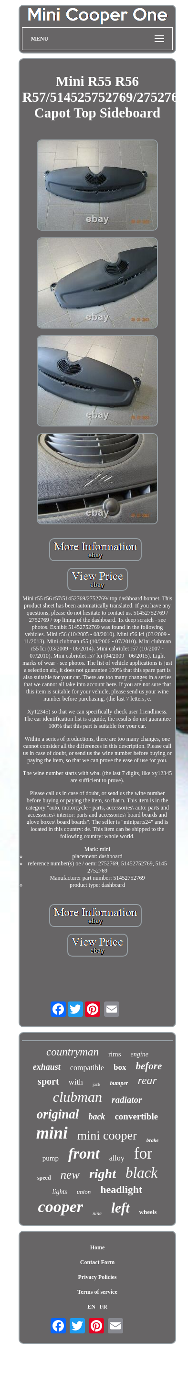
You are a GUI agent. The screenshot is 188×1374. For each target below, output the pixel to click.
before (149, 1066)
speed (44, 1177)
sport (48, 1081)
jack (97, 1084)
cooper (60, 1206)
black (141, 1172)
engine (139, 1054)
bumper (119, 1083)
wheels (148, 1211)
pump (50, 1158)
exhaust (47, 1067)
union (84, 1191)
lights (59, 1191)
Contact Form (97, 1262)
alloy (117, 1158)
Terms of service (97, 1292)
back (96, 1116)
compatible (87, 1068)
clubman (77, 1097)
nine (97, 1213)
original (58, 1114)
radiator (127, 1100)
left (120, 1207)
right (102, 1173)
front (84, 1153)
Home (97, 1247)
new (70, 1174)
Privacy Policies (97, 1277)
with (76, 1081)
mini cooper (107, 1135)
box (120, 1067)
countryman (72, 1052)
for (143, 1153)
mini (52, 1133)
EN (91, 1306)
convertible (136, 1116)
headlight (121, 1189)
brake (152, 1140)
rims (114, 1054)
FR (103, 1306)
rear (147, 1080)
